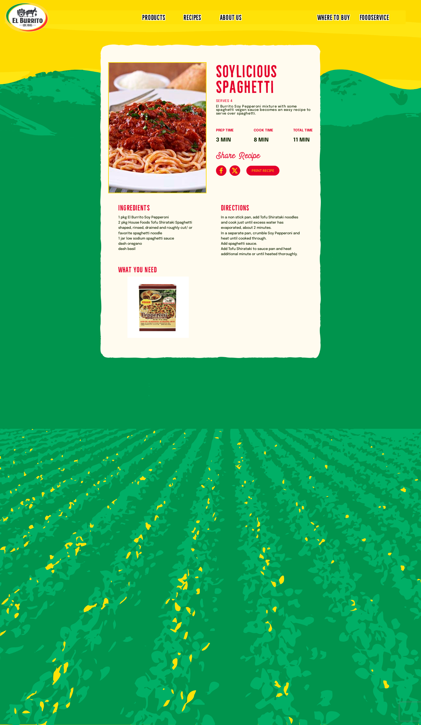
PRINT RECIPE (263, 170)
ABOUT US (231, 17)
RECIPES (192, 17)
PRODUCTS (153, 17)
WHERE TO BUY (333, 17)
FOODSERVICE (374, 17)
